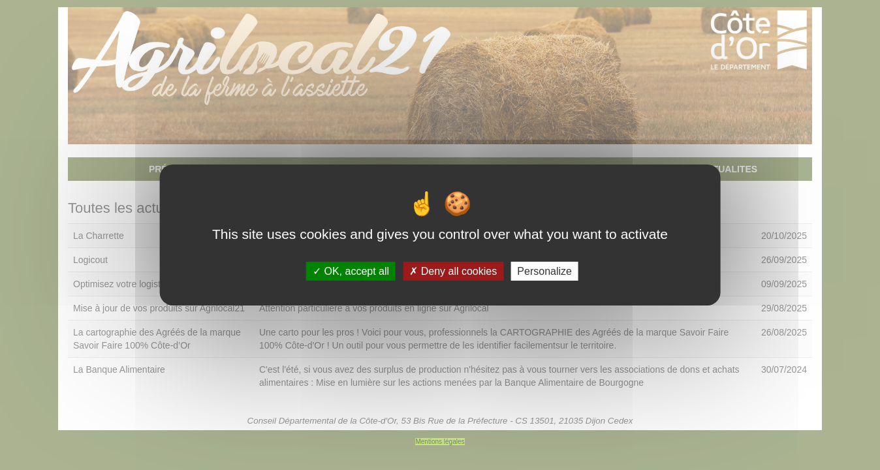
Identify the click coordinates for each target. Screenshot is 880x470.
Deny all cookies (453, 271)
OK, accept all (351, 271)
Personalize (544, 271)
